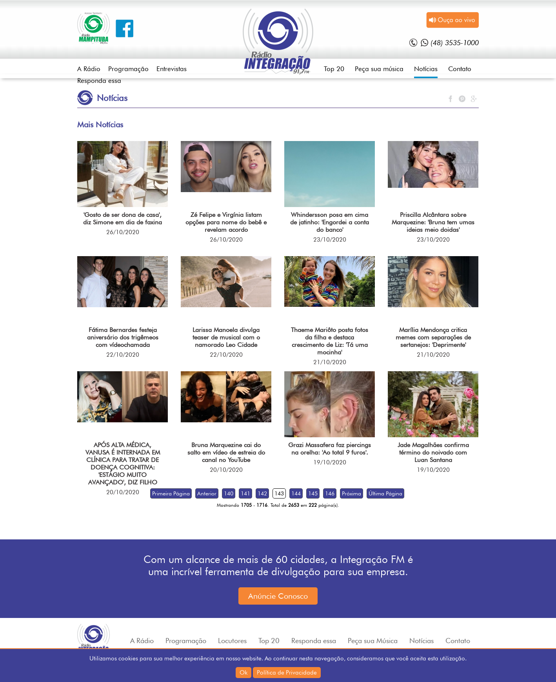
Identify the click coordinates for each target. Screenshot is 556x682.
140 (228, 493)
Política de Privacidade (287, 672)
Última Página (385, 493)
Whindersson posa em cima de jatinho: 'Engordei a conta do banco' (329, 222)
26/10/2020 (122, 232)
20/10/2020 (122, 492)
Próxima (351, 493)
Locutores (232, 640)
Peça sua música (379, 69)
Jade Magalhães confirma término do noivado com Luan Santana (433, 452)
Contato (459, 69)
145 (313, 493)
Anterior (206, 493)
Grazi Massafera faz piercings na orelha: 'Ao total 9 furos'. (329, 448)
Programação (128, 69)
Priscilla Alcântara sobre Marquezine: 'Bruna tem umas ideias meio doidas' (433, 222)
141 (245, 493)
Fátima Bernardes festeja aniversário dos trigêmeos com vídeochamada (122, 337)
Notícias (426, 69)
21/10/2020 (329, 362)
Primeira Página (171, 493)
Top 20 (334, 69)
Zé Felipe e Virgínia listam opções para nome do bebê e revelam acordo (226, 222)
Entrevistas (171, 69)
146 (329, 493)
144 (296, 493)
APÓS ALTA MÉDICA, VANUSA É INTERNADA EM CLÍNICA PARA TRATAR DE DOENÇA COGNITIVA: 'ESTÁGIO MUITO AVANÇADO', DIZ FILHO (122, 463)
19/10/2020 (329, 462)
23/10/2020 (329, 239)
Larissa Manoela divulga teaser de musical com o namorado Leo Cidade (226, 337)
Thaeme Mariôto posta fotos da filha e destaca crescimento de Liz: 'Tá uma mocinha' (329, 341)
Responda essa (99, 80)
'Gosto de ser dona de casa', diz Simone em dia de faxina (122, 218)
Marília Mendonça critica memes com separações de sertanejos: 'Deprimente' (433, 337)
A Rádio (88, 69)
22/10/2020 (122, 354)
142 (262, 493)
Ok (243, 672)
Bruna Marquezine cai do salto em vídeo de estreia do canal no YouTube (226, 452)
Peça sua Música (373, 640)
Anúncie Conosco (278, 596)
